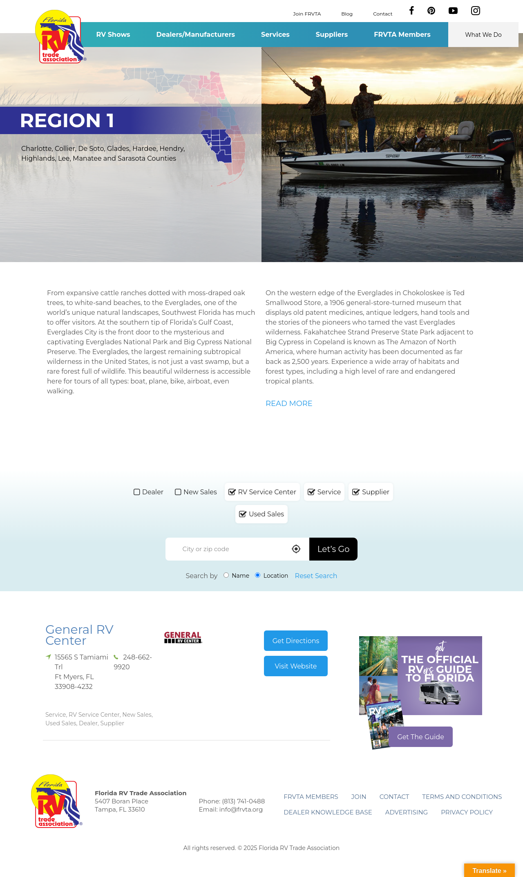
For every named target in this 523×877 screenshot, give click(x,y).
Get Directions (296, 641)
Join (359, 797)
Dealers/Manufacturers (195, 34)
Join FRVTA (307, 13)
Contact (382, 13)
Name (237, 575)
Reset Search (316, 576)
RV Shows (113, 34)
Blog (347, 13)
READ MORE (289, 403)
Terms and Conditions (462, 797)
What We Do (483, 34)
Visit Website (296, 666)
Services (275, 34)
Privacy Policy (467, 812)
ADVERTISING (406, 812)
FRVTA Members (402, 34)
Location (271, 575)
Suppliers (332, 34)
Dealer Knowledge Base (328, 812)
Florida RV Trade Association (61, 36)
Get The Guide (420, 737)
